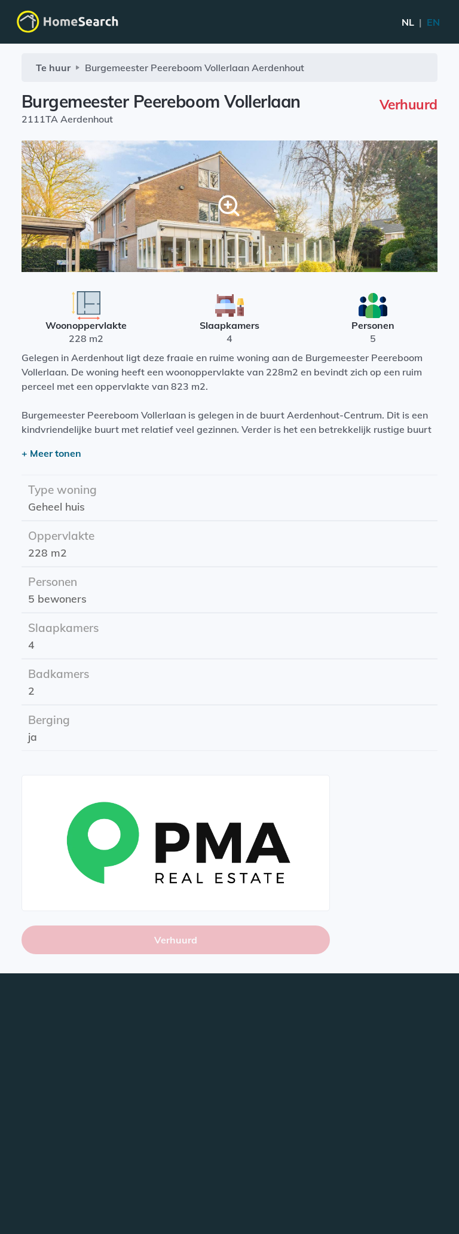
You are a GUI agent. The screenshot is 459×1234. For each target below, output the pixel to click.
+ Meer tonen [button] (51, 453)
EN (421, 22)
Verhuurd (175, 940)
